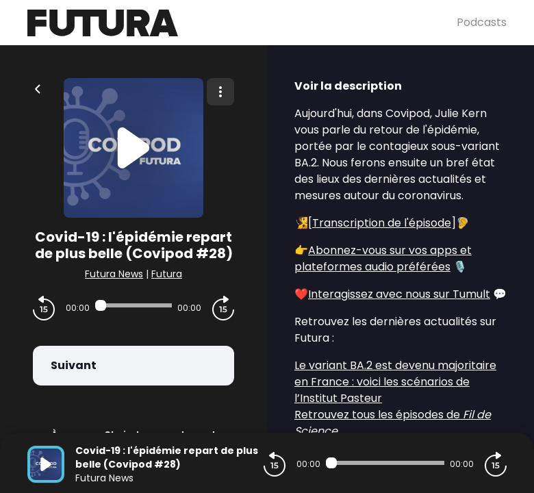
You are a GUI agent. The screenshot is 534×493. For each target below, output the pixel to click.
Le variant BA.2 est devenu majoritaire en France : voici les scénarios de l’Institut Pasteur (395, 381)
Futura (166, 274)
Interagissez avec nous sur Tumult (399, 294)
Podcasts (482, 22)
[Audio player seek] (133, 305)
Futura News (114, 274)
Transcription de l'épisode (381, 223)
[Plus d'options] (220, 91)
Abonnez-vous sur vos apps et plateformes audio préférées (383, 258)
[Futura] (242, 23)
